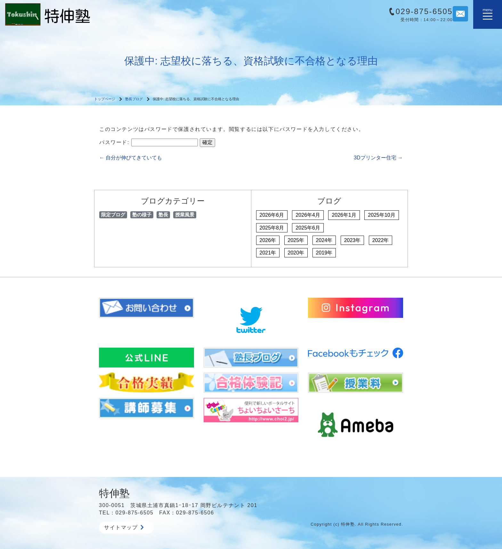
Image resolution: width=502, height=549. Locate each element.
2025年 (296, 240)
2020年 (296, 252)
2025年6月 (308, 227)
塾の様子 (141, 214)
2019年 (324, 252)
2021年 (268, 252)
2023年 (352, 240)
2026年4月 (308, 215)
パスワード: (148, 142)
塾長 (163, 214)
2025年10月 (381, 215)
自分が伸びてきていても (130, 157)
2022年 (380, 240)
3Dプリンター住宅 (378, 157)
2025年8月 (272, 227)
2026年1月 (344, 215)
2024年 (324, 240)
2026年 (268, 240)
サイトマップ (124, 527)
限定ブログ (113, 214)
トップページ (104, 99)
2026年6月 (272, 215)
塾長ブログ (134, 99)
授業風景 (184, 214)
